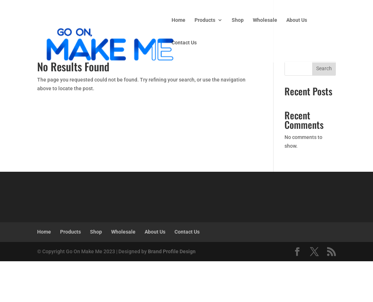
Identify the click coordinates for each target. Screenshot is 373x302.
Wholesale (265, 20)
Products (205, 20)
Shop (238, 20)
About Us (296, 20)
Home (178, 20)
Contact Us (184, 42)
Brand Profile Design (172, 251)
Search (324, 68)
